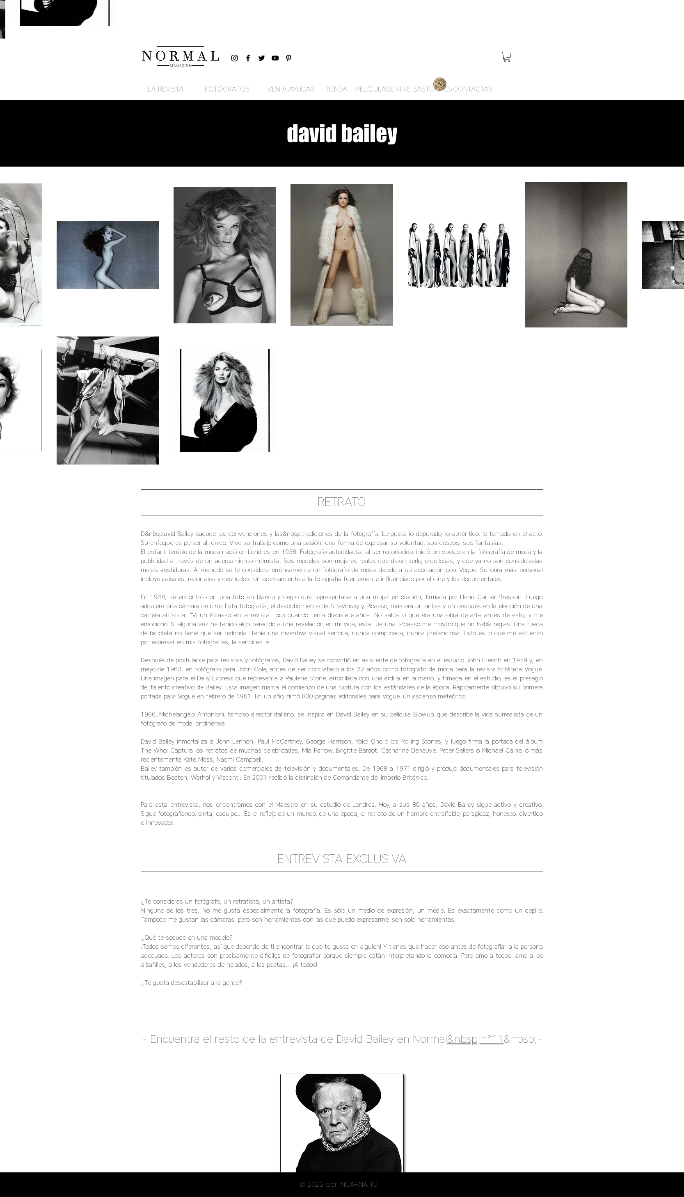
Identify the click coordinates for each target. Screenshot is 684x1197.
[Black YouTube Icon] (275, 58)
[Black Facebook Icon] (248, 58)
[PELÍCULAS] (373, 89)
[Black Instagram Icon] (234, 58)
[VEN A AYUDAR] (291, 89)
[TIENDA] (336, 89)
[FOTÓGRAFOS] (227, 89)
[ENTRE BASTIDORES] (421, 89)
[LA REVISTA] (165, 89)
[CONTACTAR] (472, 89)
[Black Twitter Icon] (261, 58)
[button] (507, 57)
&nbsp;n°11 (475, 1039)
